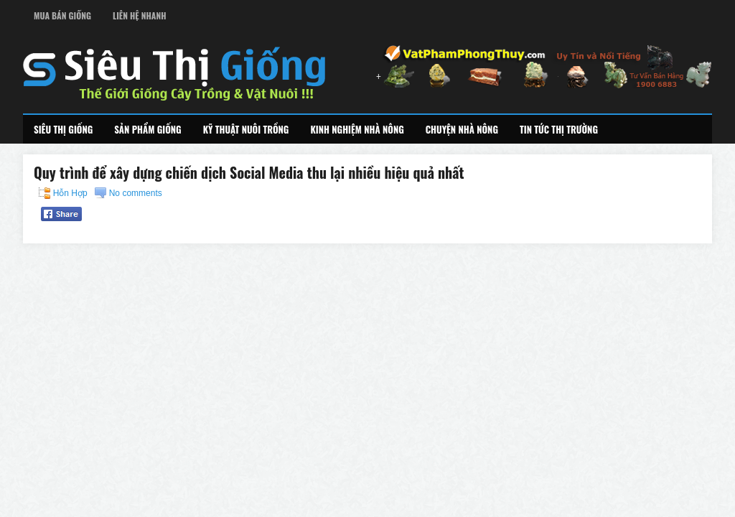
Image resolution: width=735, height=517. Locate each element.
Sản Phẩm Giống (147, 129)
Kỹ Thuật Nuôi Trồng (246, 129)
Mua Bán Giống (62, 15)
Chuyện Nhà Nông (462, 129)
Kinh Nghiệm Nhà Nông (356, 129)
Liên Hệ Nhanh (140, 15)
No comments (135, 193)
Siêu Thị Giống (63, 129)
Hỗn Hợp (70, 193)
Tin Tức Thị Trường (559, 129)
